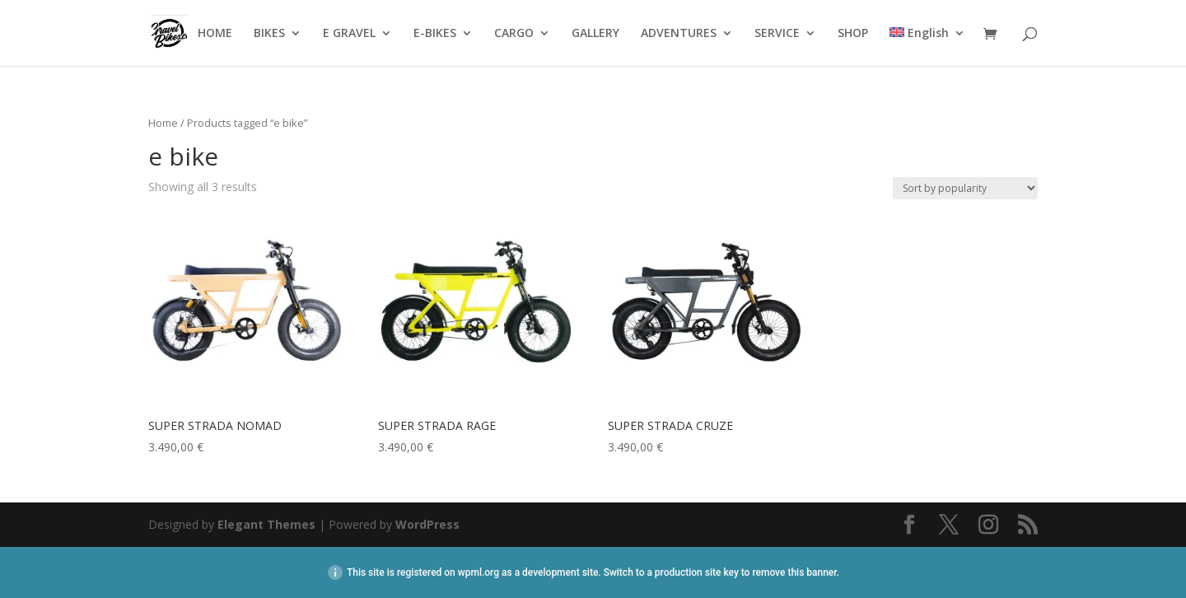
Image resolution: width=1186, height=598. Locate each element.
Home (163, 122)
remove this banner (794, 572)
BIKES (269, 33)
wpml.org (478, 572)
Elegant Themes (266, 524)
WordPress (427, 524)
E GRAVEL (349, 33)
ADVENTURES (679, 33)
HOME (215, 33)
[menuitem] (927, 46)
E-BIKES (434, 33)
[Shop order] (965, 188)
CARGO (514, 33)
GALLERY (595, 33)
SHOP (853, 33)
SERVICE (777, 33)
